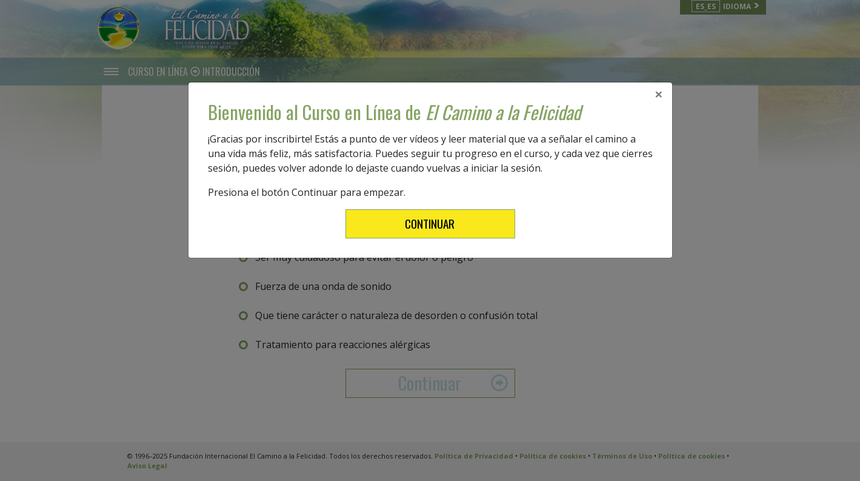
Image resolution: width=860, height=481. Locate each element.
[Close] (659, 94)
